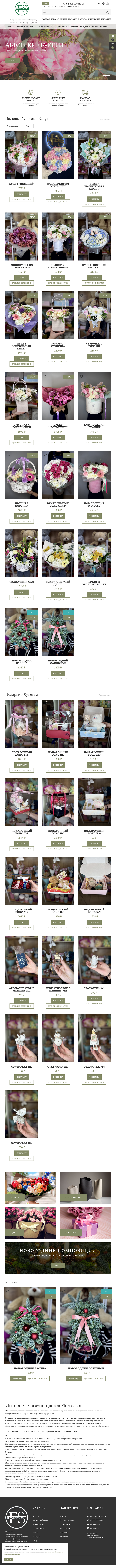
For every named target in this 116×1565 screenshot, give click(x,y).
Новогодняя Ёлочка (22, 662)
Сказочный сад (21, 581)
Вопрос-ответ (65, 1528)
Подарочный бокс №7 (22, 910)
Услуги (63, 19)
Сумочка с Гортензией (21, 426)
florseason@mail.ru (98, 1516)
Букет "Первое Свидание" (58, 504)
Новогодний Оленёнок (58, 662)
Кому (95, 26)
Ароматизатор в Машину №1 (21, 989)
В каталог (12, 60)
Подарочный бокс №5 (58, 832)
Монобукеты (45, 26)
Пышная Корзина (21, 504)
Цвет (28, 126)
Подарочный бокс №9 (94, 910)
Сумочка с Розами (94, 345)
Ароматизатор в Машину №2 (57, 989)
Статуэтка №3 (58, 1066)
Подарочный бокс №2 (58, 753)
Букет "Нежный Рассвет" (94, 266)
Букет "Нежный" (21, 183)
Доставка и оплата (77, 19)
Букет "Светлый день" (58, 583)
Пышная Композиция (58, 266)
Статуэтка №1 (94, 988)
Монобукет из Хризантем (22, 266)
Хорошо (8, 1559)
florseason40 (95, 1524)
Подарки (85, 26)
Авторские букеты (26, 26)
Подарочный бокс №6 (94, 832)
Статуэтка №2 (21, 1066)
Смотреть (58, 1265)
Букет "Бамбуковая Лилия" (94, 186)
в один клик (21, 199)
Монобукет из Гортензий (58, 185)
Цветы (74, 26)
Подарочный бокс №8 (58, 910)
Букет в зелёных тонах (94, 583)
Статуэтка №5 (21, 1142)
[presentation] (106, 76)
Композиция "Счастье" (94, 504)
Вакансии (64, 1536)
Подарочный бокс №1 (22, 753)
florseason (94, 1528)
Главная (46, 19)
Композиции (62, 26)
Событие (105, 26)
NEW (14, 1282)
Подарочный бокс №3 (94, 753)
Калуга (45, 3)
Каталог (55, 19)
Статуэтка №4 (94, 1066)
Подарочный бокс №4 (22, 832)
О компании (94, 19)
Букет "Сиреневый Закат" (21, 346)
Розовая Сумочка (58, 345)
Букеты (10, 26)
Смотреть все (104, 119)
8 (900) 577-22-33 (74, 4)
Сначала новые (13, 126)
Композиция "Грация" (94, 426)
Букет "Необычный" (57, 426)
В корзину (22, 194)
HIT (7, 1282)
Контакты (106, 19)
